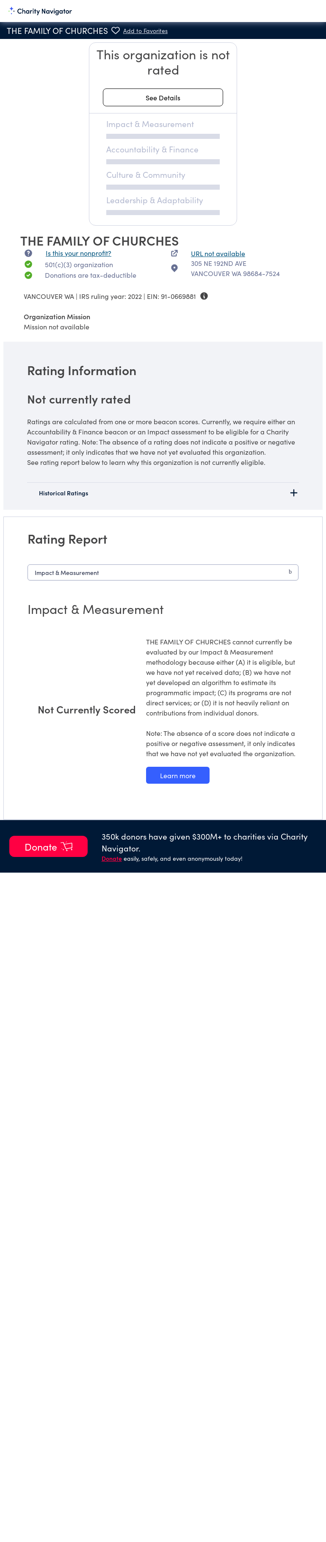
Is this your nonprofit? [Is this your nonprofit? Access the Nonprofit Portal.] (78, 252)
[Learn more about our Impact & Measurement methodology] (178, 775)
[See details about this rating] (163, 97)
